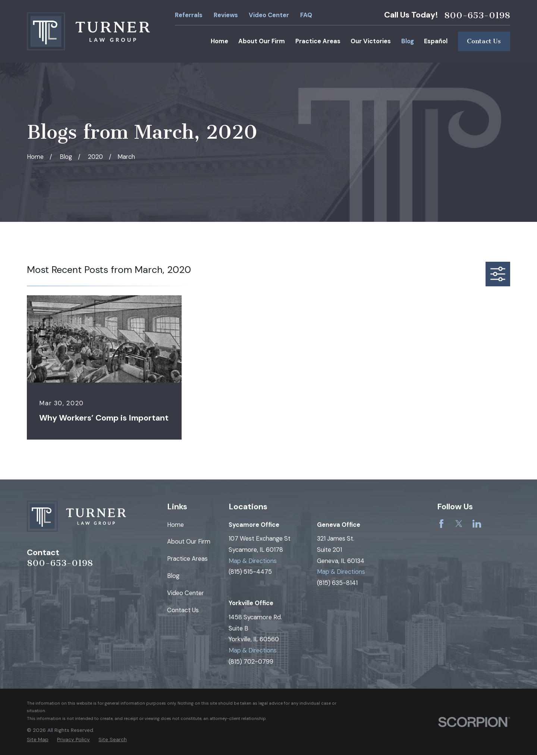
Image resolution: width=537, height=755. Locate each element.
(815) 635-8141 (337, 583)
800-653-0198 (477, 15)
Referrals (188, 15)
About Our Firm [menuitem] (261, 41)
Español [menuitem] (436, 41)
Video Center (269, 15)
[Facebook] (441, 523)
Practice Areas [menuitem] (317, 41)
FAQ (306, 15)
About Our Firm (188, 541)
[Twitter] (459, 523)
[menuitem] (37, 739)
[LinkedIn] (476, 523)
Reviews (226, 15)
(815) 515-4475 (250, 572)
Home (175, 525)
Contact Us (484, 41)
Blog (173, 576)
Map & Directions (253, 561)
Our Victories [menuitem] (371, 41)
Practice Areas (187, 559)
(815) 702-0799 (251, 662)
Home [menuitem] (219, 41)
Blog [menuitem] (407, 41)
